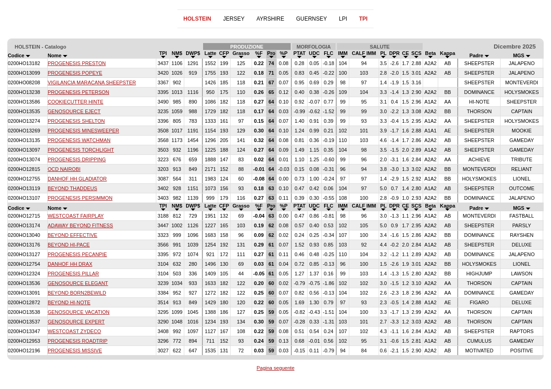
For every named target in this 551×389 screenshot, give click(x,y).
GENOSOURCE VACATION (79, 312)
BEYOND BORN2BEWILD (77, 293)
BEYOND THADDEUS (72, 188)
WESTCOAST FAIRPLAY (76, 216)
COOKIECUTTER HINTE (76, 101)
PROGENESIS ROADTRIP (78, 341)
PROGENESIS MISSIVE (75, 350)
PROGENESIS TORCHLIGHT (81, 150)
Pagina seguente (276, 368)
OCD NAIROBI (64, 169)
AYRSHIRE (270, 19)
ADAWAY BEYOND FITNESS (80, 225)
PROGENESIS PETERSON (78, 92)
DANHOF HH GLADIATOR (77, 178)
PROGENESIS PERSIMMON (80, 198)
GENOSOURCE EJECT (74, 111)
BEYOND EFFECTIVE (72, 235)
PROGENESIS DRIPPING (77, 159)
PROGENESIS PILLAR (73, 273)
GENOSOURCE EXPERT (76, 321)
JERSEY (234, 19)
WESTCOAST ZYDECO (74, 331)
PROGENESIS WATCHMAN (79, 140)
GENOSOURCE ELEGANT (78, 283)
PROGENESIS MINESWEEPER (83, 130)
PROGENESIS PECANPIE (77, 254)
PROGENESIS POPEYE (75, 73)
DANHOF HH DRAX (70, 264)
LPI (343, 19)
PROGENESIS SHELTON (76, 121)
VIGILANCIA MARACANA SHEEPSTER (92, 82)
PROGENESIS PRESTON (77, 63)
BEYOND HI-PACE (69, 244)
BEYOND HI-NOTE (69, 302)
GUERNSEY (311, 19)
